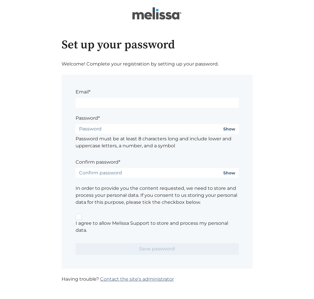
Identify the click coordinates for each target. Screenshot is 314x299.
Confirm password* (98, 162)
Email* (83, 92)
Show (229, 129)
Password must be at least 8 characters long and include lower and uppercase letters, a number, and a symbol (153, 142)
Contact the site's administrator (137, 279)
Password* (88, 118)
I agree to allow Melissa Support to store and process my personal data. (152, 226)
